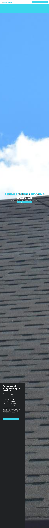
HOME (20, 1)
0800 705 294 (44, 1)
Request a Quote (36, 1)
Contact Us (29, 1)
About (25, 1)
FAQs (22, 1)
